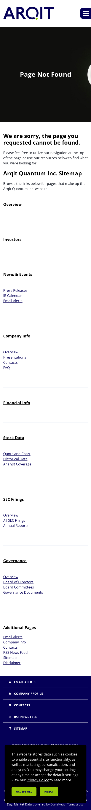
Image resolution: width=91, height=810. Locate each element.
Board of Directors (18, 582)
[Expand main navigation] (85, 13)
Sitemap (10, 657)
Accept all (24, 791)
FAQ (6, 367)
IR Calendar (12, 295)
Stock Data (13, 437)
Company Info (16, 336)
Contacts (10, 362)
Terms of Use (75, 804)
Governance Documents (23, 592)
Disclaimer (12, 662)
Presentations (14, 357)
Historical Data (15, 459)
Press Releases (15, 290)
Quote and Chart (16, 453)
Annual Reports (16, 525)
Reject (49, 791)
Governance (15, 560)
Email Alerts (12, 300)
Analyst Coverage (17, 464)
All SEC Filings (14, 520)
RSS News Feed (15, 652)
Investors (12, 239)
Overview (12, 204)
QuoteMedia (58, 804)
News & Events (17, 274)
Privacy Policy (38, 780)
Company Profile (25, 693)
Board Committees (18, 587)
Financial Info (16, 402)
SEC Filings (13, 499)
